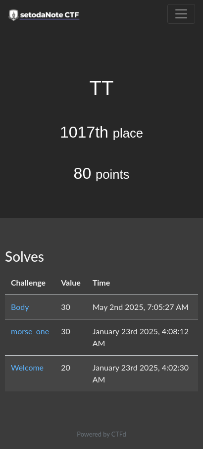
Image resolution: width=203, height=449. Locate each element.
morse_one (30, 331)
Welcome (27, 367)
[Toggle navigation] (181, 14)
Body (20, 306)
